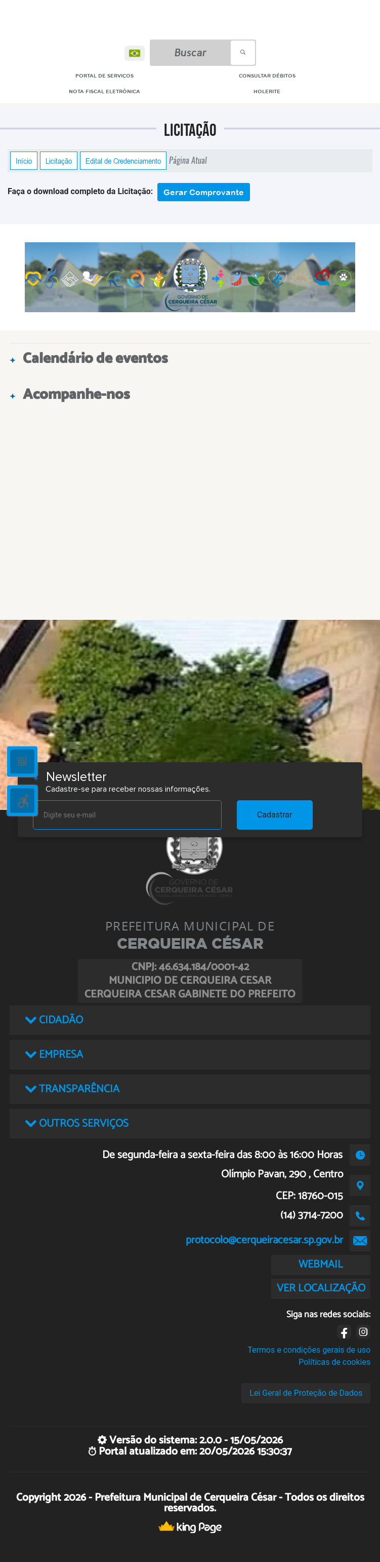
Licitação (59, 161)
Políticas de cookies (334, 1362)
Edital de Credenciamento (123, 161)
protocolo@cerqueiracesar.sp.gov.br (264, 1240)
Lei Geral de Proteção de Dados (305, 1393)
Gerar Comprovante (203, 192)
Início (24, 161)
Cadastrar (274, 815)
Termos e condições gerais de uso (308, 1350)
